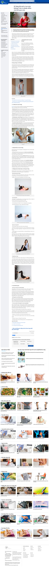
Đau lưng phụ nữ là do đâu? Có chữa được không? (7, 424)
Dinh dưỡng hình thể (25, 556)
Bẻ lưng (13, 106)
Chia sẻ (14, 335)
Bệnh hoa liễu (39, 550)
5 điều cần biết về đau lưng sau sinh (38, 424)
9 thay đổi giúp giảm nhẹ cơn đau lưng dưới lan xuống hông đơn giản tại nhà (8, 410)
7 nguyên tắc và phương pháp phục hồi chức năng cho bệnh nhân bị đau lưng (8, 495)
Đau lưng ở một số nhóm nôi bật (4, 40)
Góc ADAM (22, 2)
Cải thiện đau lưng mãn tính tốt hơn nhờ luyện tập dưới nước (34, 358)
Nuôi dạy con (32, 556)
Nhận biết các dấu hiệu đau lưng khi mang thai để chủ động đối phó (8, 538)
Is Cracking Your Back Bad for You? (17, 325)
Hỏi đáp (24, 550)
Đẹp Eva (31, 548)
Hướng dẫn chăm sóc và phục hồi (4, 31)
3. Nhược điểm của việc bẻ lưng (14, 45)
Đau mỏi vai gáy (3, 53)
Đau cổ (27, 343)
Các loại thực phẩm (25, 557)
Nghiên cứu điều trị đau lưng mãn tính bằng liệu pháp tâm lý (24, 382)
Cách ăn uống (4, 386)
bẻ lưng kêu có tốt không (17, 337)
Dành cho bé (32, 554)
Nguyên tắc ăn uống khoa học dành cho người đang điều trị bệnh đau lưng (40, 396)
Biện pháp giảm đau (3, 27)
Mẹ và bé (30, 2)
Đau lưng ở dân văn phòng (7, 514)
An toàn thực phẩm (25, 555)
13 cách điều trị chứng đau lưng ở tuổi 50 (23, 410)
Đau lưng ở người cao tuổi (4, 47)
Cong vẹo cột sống (3, 52)
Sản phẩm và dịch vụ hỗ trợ (4, 32)
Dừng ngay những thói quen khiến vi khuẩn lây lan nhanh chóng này (8, 356)
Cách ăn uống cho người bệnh (4, 21)
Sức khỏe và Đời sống (15, 2)
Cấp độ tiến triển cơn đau (4, 15)
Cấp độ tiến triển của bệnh (7, 429)
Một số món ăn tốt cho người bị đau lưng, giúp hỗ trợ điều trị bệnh (24, 396)
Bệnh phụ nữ (32, 547)
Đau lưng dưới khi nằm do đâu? (37, 509)
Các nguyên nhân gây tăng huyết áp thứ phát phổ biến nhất (8, 364)
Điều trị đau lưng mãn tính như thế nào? (38, 438)
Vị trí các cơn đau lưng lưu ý (4, 36)
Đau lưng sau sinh (3, 46)
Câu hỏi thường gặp (3, 24)
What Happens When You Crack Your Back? (18, 322)
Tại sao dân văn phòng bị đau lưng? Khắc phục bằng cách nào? (24, 524)
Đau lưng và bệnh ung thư (4, 35)
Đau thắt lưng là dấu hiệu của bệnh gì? (38, 466)
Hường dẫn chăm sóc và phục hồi (8, 485)
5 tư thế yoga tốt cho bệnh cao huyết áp (6, 361)
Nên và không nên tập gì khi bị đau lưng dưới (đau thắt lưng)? (34, 352)
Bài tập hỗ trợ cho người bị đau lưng (15, 342)
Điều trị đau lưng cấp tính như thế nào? (22, 438)
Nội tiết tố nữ (32, 549)
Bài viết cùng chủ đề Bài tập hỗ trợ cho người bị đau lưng (31, 349)
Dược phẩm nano (34, 2)
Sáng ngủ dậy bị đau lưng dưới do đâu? (38, 452)
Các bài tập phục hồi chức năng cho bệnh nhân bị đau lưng (40, 495)
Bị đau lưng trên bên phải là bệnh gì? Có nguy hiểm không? (24, 467)
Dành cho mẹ (32, 555)
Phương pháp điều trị (6, 372)
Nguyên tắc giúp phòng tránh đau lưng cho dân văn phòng (8, 481)
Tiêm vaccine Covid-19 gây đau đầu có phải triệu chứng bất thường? (8, 367)
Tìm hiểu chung (3, 14)
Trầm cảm (24, 549)
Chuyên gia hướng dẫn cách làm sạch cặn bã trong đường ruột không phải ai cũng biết (7, 353)
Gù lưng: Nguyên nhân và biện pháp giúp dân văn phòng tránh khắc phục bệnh (40, 410)
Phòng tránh (4, 471)
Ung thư (24, 547)
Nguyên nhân (4, 443)
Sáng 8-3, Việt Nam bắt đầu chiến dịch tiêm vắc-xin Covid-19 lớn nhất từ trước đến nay (8, 359)
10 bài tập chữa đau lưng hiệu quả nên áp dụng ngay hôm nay (40, 382)
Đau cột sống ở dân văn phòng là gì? (6, 523)
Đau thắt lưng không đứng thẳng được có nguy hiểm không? (8, 439)
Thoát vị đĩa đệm (22, 343)
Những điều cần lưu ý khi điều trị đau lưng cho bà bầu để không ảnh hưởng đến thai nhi (24, 538)
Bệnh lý (24, 548)
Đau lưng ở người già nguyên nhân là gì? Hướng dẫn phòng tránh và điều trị (24, 425)
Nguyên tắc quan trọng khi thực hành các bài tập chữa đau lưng (35, 364)
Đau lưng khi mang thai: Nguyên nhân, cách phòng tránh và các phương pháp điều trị (40, 538)
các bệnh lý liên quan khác (4, 50)
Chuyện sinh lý (39, 549)
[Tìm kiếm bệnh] (33, 1)
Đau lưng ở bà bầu (5, 528)
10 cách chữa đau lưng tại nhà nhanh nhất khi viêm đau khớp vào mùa (8, 382)
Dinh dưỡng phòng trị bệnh (26, 554)
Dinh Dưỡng (26, 2)
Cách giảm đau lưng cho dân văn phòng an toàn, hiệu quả (40, 524)
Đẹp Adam (39, 548)
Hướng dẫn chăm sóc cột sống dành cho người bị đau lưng (24, 495)
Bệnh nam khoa (40, 547)
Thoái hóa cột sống (15, 343)
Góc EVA (19, 2)
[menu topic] (8, 15)
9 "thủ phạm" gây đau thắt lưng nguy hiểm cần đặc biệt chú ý (8, 453)
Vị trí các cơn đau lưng (6, 499)
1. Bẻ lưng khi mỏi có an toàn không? (15, 41)
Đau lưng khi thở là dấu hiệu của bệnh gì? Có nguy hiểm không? (21, 100)
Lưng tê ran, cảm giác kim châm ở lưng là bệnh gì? (8, 466)
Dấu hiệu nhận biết (5, 457)
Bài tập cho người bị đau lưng (4, 29)
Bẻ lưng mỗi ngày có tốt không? (15, 42)
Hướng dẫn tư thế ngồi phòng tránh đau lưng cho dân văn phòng (40, 481)
